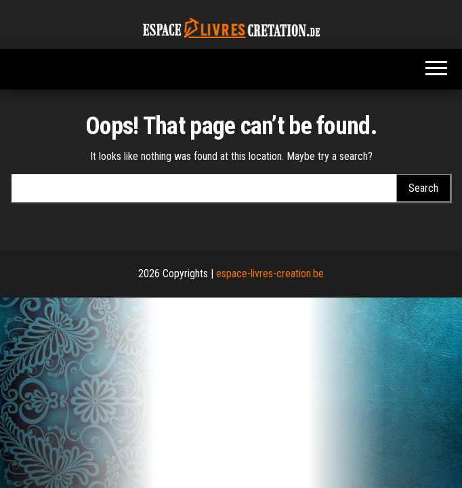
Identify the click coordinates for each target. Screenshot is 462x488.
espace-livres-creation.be (270, 273)
